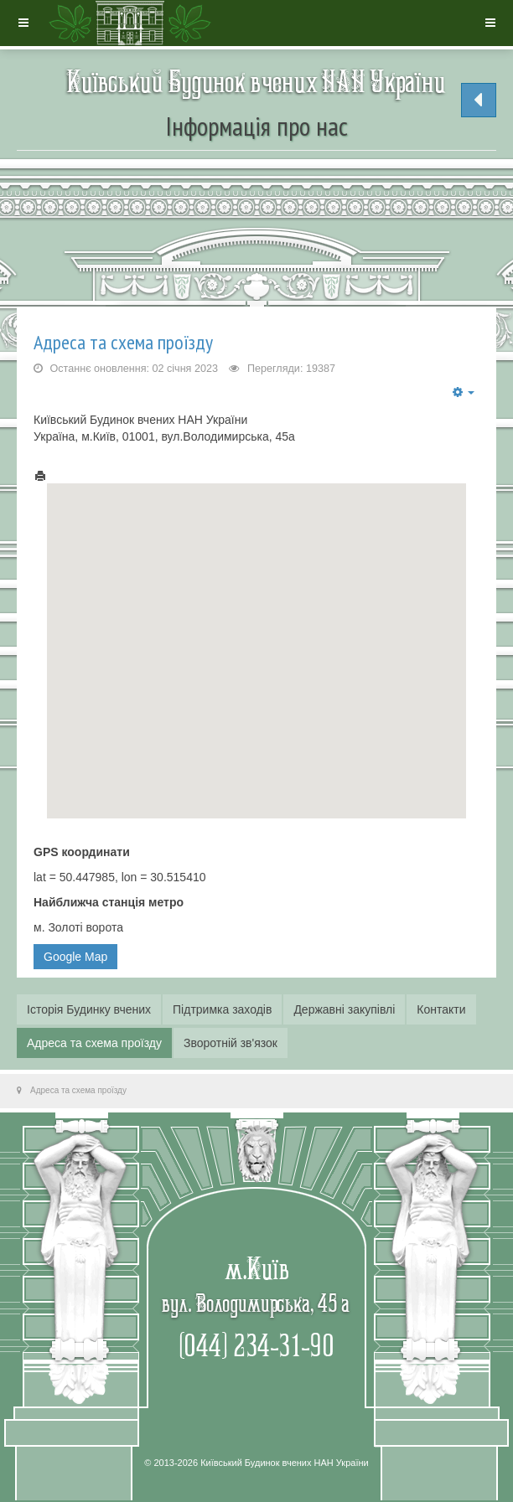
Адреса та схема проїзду (123, 342)
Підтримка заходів (222, 1009)
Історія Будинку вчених (89, 1009)
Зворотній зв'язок (230, 1043)
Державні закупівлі (344, 1009)
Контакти (441, 1009)
